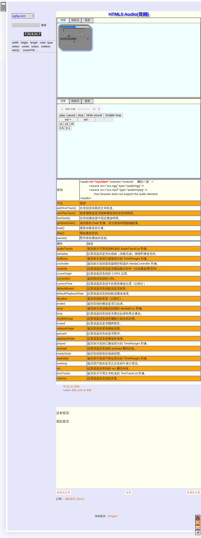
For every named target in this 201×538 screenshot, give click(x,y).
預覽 (63, 20)
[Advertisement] (29, 101)
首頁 (128, 492)
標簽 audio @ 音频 (81, 390)
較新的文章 (63, 492)
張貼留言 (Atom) (74, 498)
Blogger (112, 516)
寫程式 (75, 20)
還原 (87, 20)
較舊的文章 (193, 492)
